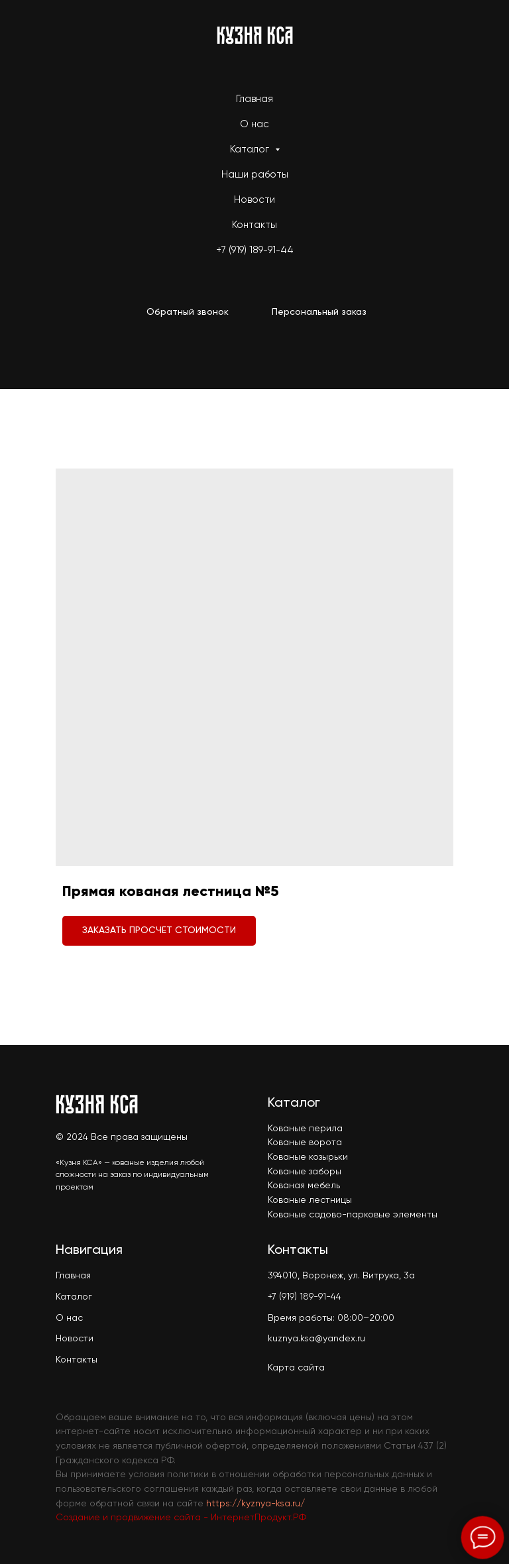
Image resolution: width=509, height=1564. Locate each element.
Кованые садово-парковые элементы (352, 1214)
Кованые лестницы (310, 1200)
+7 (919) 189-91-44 (255, 250)
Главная (254, 99)
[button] (188, 313)
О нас (254, 124)
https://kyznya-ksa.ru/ (255, 1503)
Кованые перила (305, 1128)
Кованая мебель (304, 1185)
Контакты (254, 225)
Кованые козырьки (308, 1157)
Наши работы (254, 175)
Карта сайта (296, 1367)
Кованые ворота (305, 1142)
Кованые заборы (304, 1171)
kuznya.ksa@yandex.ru (316, 1338)
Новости (254, 200)
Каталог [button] (251, 149)
